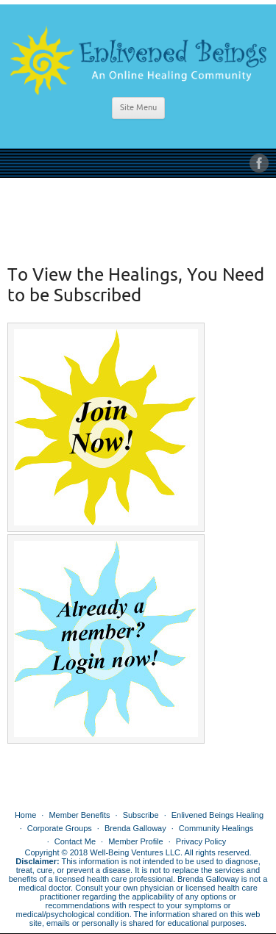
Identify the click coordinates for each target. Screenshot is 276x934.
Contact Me (75, 841)
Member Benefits (79, 815)
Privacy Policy (201, 841)
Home (25, 815)
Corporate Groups (59, 828)
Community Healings (216, 828)
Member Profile (135, 841)
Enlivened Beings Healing (217, 815)
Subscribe (141, 815)
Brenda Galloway (135, 828)
